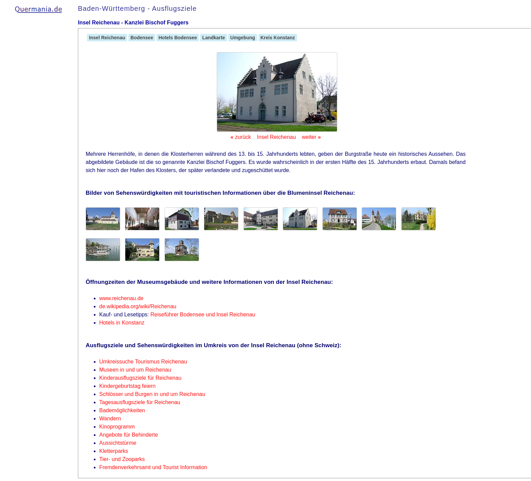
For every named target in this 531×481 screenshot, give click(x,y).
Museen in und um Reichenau (135, 370)
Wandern (110, 418)
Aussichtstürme (117, 443)
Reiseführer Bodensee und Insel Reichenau (202, 314)
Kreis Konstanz (277, 37)
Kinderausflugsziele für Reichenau (140, 378)
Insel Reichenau (107, 37)
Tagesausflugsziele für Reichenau (139, 402)
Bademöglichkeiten (122, 410)
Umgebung (242, 37)
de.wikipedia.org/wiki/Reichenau (137, 306)
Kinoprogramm (117, 427)
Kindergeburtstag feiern (127, 386)
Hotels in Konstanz (121, 323)
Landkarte (213, 37)
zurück (241, 137)
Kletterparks (113, 451)
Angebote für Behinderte (128, 435)
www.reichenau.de (121, 298)
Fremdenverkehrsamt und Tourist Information (153, 467)
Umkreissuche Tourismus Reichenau (143, 361)
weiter (311, 137)
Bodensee (141, 37)
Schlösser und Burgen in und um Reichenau (152, 394)
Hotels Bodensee (177, 37)
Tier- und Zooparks (122, 459)
